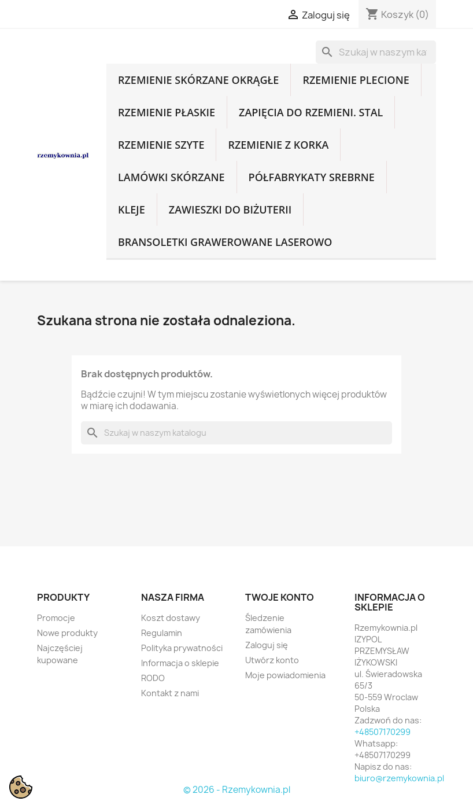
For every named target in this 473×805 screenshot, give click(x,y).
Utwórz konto (272, 660)
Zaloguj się (266, 644)
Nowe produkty (67, 632)
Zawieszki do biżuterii (230, 209)
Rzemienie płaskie (166, 112)
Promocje (56, 617)
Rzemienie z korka (278, 145)
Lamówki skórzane (171, 177)
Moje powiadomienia (285, 675)
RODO (153, 677)
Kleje (131, 209)
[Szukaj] (376, 52)
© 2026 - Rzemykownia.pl (236, 790)
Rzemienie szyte (161, 145)
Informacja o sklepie (180, 662)
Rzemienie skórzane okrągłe (198, 80)
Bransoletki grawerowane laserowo (225, 242)
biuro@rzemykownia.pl (399, 778)
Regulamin (161, 632)
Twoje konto (279, 597)
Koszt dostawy (170, 617)
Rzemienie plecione (355, 80)
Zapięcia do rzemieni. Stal (311, 112)
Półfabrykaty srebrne (312, 177)
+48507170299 (382, 731)
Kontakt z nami (170, 693)
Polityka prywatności (182, 647)
